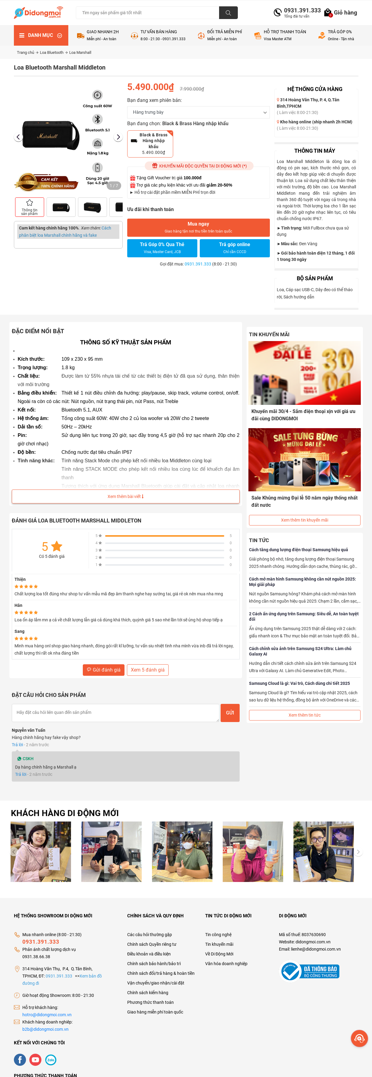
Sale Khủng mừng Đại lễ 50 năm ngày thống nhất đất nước (299, 497)
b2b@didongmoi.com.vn (45, 1029)
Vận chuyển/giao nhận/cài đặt (155, 983)
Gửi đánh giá (104, 670)
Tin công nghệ (218, 934)
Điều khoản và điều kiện (149, 954)
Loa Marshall (80, 52)
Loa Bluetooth (54, 52)
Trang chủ (27, 52)
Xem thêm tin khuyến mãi (304, 513)
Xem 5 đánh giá (148, 670)
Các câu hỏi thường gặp (149, 934)
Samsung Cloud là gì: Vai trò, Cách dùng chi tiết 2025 (299, 676)
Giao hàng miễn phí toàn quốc (155, 1012)
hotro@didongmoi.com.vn (47, 1014)
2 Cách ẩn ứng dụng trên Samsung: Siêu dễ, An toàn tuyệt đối (304, 609)
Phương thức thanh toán (150, 1002)
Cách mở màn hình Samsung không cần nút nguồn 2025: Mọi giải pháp (302, 575)
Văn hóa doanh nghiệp (226, 963)
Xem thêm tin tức (305, 708)
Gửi (230, 713)
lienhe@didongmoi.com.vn (316, 949)
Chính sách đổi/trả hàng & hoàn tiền (161, 973)
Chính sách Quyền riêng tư (151, 944)
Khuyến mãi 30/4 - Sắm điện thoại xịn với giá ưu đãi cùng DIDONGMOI (304, 414)
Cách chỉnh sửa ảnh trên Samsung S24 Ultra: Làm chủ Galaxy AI (300, 644)
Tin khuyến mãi (219, 944)
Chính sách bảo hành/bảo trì (154, 963)
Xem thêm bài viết (126, 496)
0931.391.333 (300, 10)
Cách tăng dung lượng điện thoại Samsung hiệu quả (298, 542)
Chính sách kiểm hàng (147, 992)
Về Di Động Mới (219, 954)
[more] (359, 1038)
